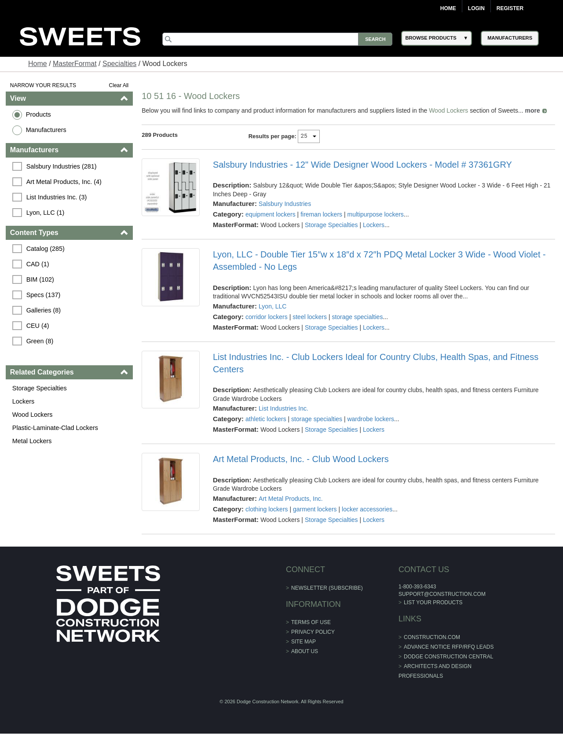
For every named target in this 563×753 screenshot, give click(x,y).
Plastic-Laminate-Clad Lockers (55, 427)
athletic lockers (265, 418)
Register (510, 8)
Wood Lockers (32, 414)
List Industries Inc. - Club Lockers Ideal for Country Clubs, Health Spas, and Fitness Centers (375, 363)
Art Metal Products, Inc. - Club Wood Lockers (301, 459)
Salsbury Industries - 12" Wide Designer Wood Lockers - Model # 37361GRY (362, 164)
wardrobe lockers (370, 418)
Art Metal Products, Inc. (291, 498)
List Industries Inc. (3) (56, 197)
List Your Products (433, 602)
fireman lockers (321, 214)
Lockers (23, 401)
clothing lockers (266, 509)
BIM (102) (40, 279)
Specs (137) (43, 294)
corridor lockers (266, 316)
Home (448, 8)
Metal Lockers (32, 440)
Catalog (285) (45, 248)
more (532, 110)
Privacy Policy (313, 632)
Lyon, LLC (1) (45, 212)
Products (38, 114)
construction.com (432, 637)
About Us (304, 651)
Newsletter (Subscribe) (327, 588)
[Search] (277, 39)
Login (476, 8)
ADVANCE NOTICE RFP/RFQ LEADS (449, 647)
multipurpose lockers (375, 214)
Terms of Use (311, 622)
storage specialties (357, 316)
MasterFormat (75, 63)
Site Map (303, 642)
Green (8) (40, 341)
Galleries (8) (43, 310)
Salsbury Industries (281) (61, 166)
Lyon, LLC (272, 306)
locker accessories (367, 509)
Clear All (119, 85)
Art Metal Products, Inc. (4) (64, 181)
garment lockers (315, 509)
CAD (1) (37, 264)
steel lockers (309, 316)
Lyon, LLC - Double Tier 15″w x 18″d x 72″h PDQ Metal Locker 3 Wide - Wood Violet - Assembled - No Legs (379, 261)
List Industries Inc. (283, 408)
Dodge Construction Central (448, 657)
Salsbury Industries (285, 203)
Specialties (119, 63)
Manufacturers (46, 129)
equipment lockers (270, 214)
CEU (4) (37, 325)
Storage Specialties (39, 388)
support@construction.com (442, 594)
